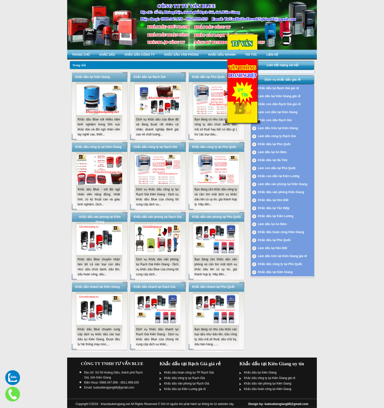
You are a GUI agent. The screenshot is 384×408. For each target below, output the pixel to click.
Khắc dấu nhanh (221, 54)
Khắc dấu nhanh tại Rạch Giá (154, 287)
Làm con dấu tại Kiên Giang (278, 112)
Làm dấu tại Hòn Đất (272, 248)
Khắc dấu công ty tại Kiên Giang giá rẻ (269, 378)
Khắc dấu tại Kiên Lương (275, 216)
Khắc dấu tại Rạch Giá (150, 77)
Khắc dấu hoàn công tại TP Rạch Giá (189, 372)
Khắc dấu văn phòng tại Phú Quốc (216, 217)
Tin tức (251, 54)
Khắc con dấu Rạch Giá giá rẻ (279, 104)
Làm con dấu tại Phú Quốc (277, 168)
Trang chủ (81, 54)
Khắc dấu (107, 54)
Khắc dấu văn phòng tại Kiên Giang (267, 383)
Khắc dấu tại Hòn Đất (273, 200)
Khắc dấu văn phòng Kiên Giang (281, 192)
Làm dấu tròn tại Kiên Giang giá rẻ (282, 256)
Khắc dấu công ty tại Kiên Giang (98, 147)
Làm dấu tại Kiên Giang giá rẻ (279, 96)
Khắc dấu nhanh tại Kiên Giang (97, 287)
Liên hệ (272, 54)
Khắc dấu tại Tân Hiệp (274, 208)
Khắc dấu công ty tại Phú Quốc (214, 147)
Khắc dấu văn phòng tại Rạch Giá (158, 217)
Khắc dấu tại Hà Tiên (273, 160)
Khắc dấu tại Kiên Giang (92, 77)
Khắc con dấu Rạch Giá (275, 120)
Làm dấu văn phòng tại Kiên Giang (282, 184)
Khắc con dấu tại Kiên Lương (279, 176)
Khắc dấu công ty (140, 54)
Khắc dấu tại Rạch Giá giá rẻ (278, 88)
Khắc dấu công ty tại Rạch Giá (155, 147)
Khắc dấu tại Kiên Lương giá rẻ (185, 389)
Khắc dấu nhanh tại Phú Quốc (213, 287)
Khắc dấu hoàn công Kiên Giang (281, 232)
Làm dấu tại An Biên (272, 152)
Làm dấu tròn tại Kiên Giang (278, 128)
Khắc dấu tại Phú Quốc (208, 77)
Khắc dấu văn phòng (181, 54)
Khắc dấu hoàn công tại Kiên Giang (267, 389)
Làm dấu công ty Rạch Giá (277, 136)
